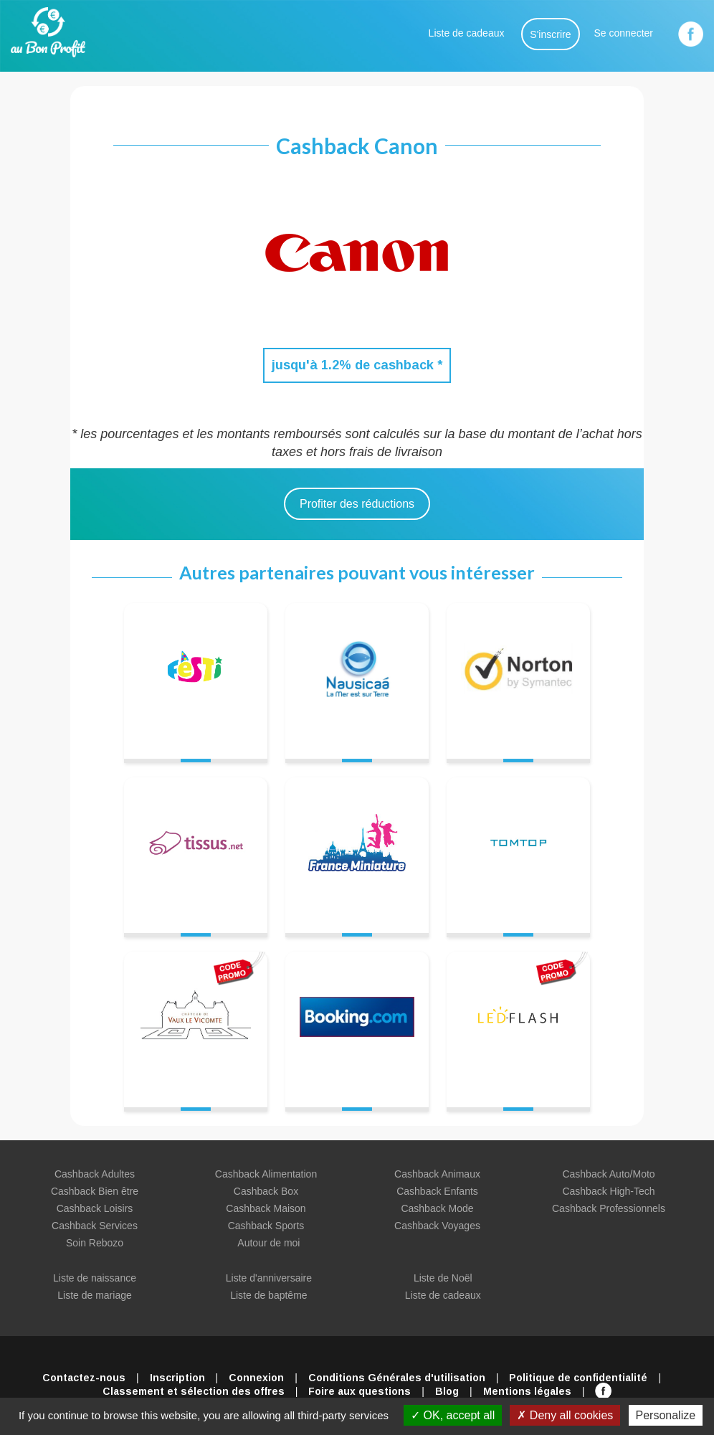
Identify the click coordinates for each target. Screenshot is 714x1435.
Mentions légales (527, 1391)
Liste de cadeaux (467, 33)
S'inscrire (550, 34)
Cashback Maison (265, 1208)
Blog (447, 1391)
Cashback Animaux (437, 1174)
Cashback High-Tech (608, 1191)
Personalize (666, 1415)
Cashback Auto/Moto (608, 1174)
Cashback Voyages (437, 1225)
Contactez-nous (83, 1377)
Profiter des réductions (357, 504)
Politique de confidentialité (578, 1377)
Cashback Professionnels (608, 1208)
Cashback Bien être (94, 1191)
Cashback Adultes (94, 1174)
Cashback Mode (437, 1208)
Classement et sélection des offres (194, 1391)
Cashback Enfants (437, 1191)
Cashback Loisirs (95, 1208)
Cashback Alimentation (266, 1174)
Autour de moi (268, 1243)
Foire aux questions (359, 1391)
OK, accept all (453, 1415)
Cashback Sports (266, 1225)
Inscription (177, 1377)
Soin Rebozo (94, 1243)
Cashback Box (266, 1191)
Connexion (256, 1377)
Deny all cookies (565, 1415)
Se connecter (624, 33)
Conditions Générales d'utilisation (396, 1377)
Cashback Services (95, 1225)
